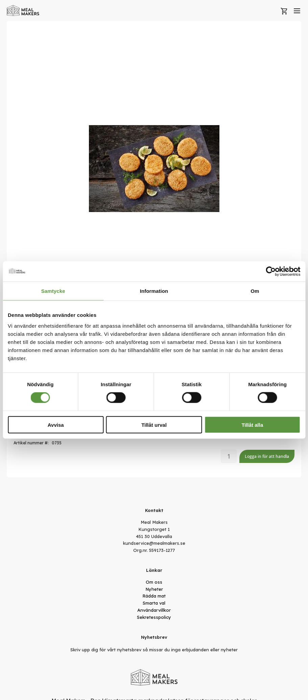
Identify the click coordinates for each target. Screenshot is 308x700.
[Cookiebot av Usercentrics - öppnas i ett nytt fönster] (270, 271)
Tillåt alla (252, 424)
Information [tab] (154, 291)
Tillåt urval (154, 424)
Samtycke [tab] (53, 291)
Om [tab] (255, 291)
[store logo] (23, 10)
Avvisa (56, 424)
